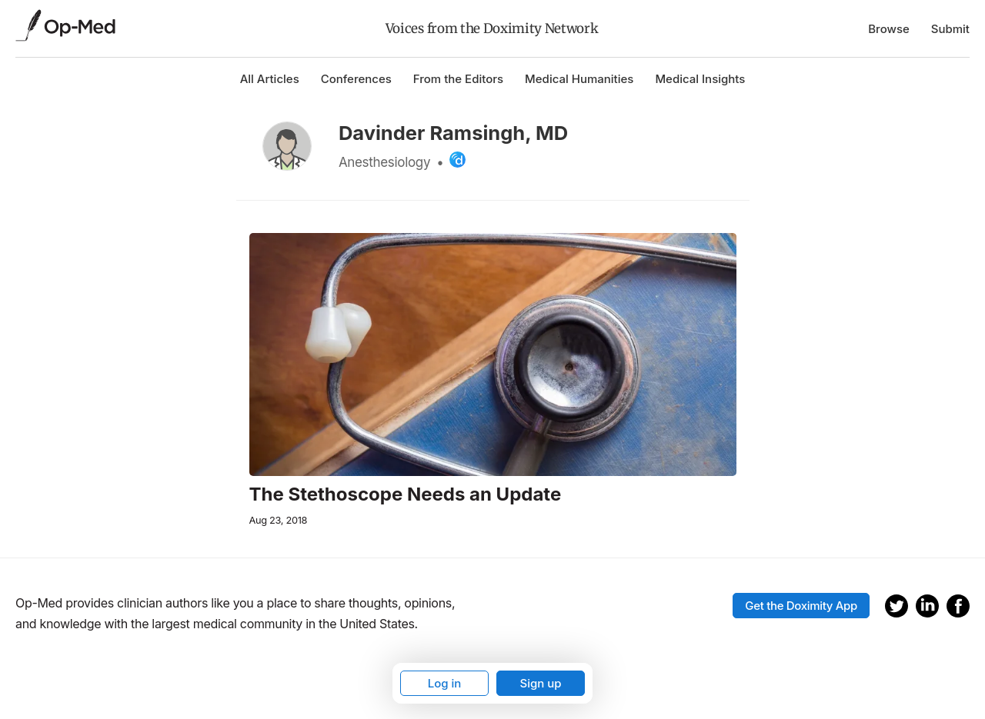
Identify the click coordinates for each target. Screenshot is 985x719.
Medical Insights (700, 79)
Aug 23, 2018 (278, 520)
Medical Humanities (579, 79)
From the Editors (458, 79)
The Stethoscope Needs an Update (405, 494)
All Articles (269, 79)
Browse (889, 29)
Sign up (540, 683)
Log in (445, 683)
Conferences (356, 79)
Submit (950, 29)
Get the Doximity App (801, 605)
